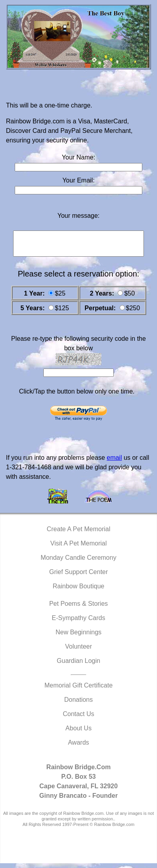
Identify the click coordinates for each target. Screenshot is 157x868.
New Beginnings (79, 637)
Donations (78, 704)
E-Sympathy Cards (78, 622)
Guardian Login (78, 665)
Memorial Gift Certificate (79, 690)
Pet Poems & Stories (78, 608)
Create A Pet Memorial (78, 533)
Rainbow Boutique (79, 591)
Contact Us (78, 718)
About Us (79, 733)
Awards (78, 747)
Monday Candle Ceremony (78, 562)
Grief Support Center (78, 576)
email (114, 462)
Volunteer (78, 651)
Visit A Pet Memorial (78, 548)
